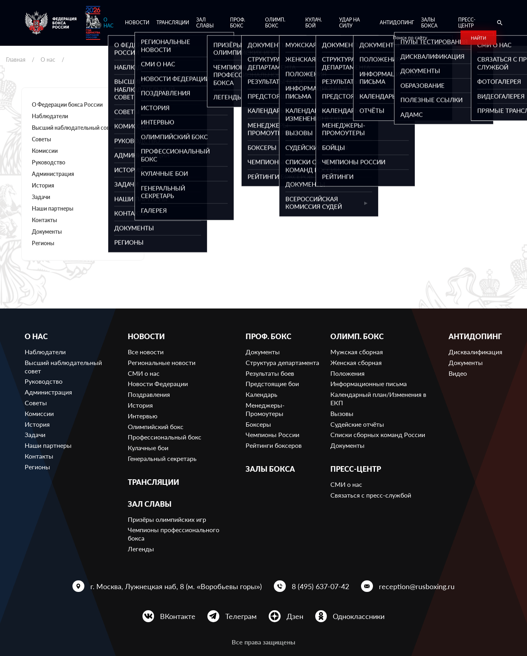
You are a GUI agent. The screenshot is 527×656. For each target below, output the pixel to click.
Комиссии (45, 150)
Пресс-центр (466, 23)
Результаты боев (270, 373)
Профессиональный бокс (164, 437)
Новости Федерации (158, 383)
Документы (47, 231)
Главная (15, 59)
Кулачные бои (148, 447)
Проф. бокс (237, 23)
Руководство (48, 162)
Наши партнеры (52, 208)
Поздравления (149, 394)
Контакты (44, 220)
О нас (108, 23)
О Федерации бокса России (67, 104)
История (43, 185)
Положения (347, 373)
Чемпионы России (272, 434)
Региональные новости (161, 362)
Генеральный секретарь (162, 458)
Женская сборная (356, 362)
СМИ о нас (144, 373)
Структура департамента (282, 362)
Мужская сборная (356, 351)
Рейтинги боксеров (274, 445)
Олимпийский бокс (155, 426)
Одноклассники (359, 616)
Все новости (146, 351)
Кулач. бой (313, 23)
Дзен (295, 616)
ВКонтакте (177, 616)
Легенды (141, 549)
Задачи (41, 196)
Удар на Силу (349, 23)
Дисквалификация (475, 351)
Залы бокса (429, 23)
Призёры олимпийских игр (167, 519)
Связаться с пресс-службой (370, 495)
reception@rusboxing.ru (417, 586)
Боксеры (258, 424)
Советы (41, 139)
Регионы (43, 243)
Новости (137, 22)
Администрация (53, 173)
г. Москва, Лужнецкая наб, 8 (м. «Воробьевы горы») (176, 586)
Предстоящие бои (272, 383)
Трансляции (172, 22)
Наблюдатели (50, 116)
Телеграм (241, 616)
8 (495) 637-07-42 (320, 586)
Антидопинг (397, 22)
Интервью (143, 416)
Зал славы (205, 23)
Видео (458, 373)
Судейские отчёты (357, 424)
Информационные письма (368, 383)
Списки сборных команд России (377, 434)
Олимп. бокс (275, 23)
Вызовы (341, 413)
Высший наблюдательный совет (73, 127)
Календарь (261, 394)
